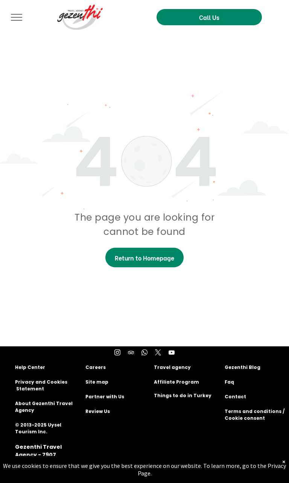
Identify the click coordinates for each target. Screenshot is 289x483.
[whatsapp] (144, 353)
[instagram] (117, 353)
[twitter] (158, 353)
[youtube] (172, 353)
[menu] (16, 17)
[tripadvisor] (131, 353)
